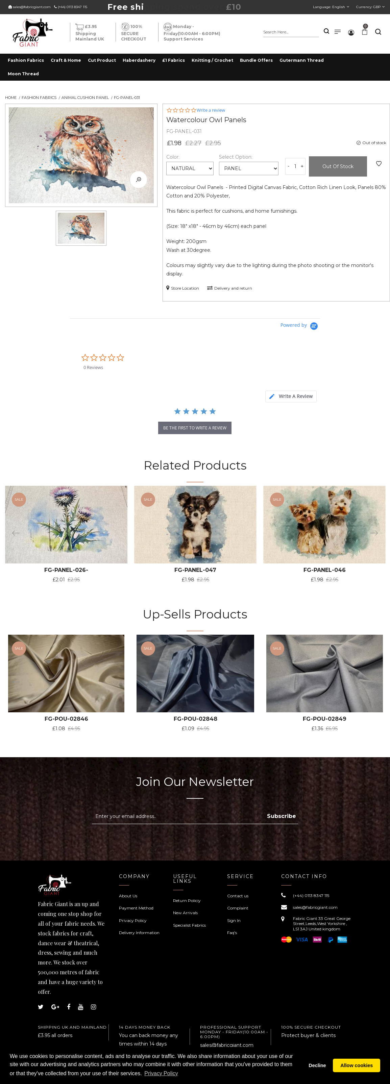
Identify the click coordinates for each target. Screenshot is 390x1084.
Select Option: (235, 157)
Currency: (368, 7)
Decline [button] (317, 1065)
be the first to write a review (194, 428)
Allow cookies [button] (356, 1065)
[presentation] (148, 840)
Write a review (211, 110)
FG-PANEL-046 (324, 570)
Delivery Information (139, 932)
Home (11, 97)
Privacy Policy (133, 920)
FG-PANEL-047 (195, 570)
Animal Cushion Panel (85, 97)
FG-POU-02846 (66, 719)
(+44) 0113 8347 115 (72, 7)
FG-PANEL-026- (66, 570)
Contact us (237, 895)
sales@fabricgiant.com (32, 7)
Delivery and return (229, 288)
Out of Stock (338, 166)
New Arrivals (185, 912)
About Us (128, 895)
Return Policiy (187, 900)
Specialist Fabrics (189, 925)
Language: (329, 7)
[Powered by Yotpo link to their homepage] (300, 326)
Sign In (234, 920)
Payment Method (136, 907)
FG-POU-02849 (324, 719)
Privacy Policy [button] (161, 1073)
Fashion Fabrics (39, 97)
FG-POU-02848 (195, 719)
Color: (172, 157)
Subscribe (281, 816)
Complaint (237, 907)
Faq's (232, 932)
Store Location (182, 288)
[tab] (291, 396)
